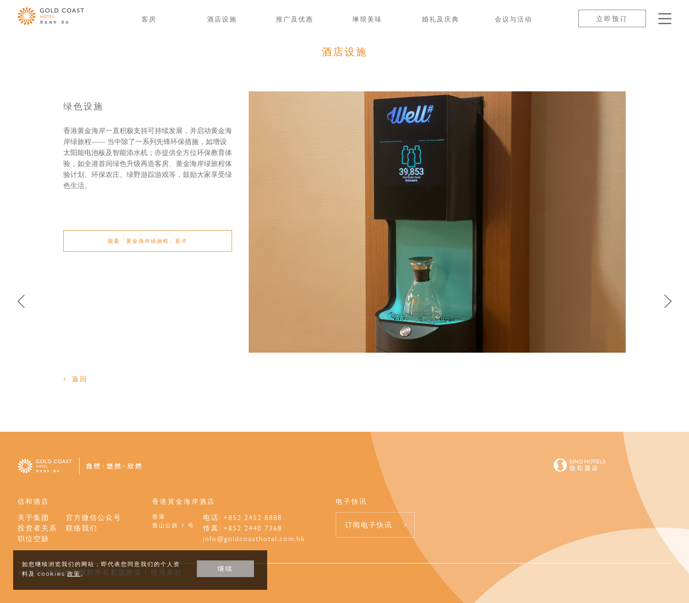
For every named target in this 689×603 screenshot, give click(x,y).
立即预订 (612, 18)
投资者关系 (37, 528)
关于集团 (33, 517)
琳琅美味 (367, 18)
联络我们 (82, 528)
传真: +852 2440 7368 (242, 528)
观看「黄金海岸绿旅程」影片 (148, 241)
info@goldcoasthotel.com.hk (254, 538)
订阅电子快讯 (368, 525)
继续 (225, 568)
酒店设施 (222, 18)
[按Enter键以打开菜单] (664, 18)
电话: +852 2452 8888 (242, 517)
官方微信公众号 (93, 517)
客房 (148, 18)
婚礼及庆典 (440, 18)
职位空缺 (33, 538)
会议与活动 (513, 18)
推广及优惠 (294, 18)
